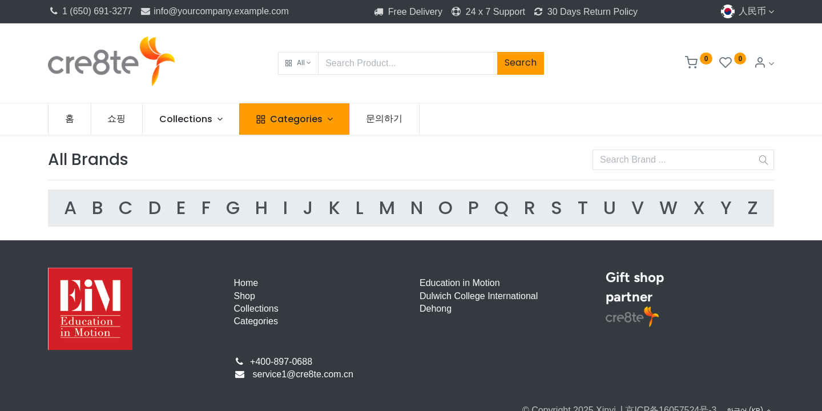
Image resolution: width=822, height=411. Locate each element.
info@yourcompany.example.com (214, 11)
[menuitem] (70, 118)
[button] (298, 63)
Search (521, 62)
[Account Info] (764, 63)
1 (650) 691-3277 (90, 11)
